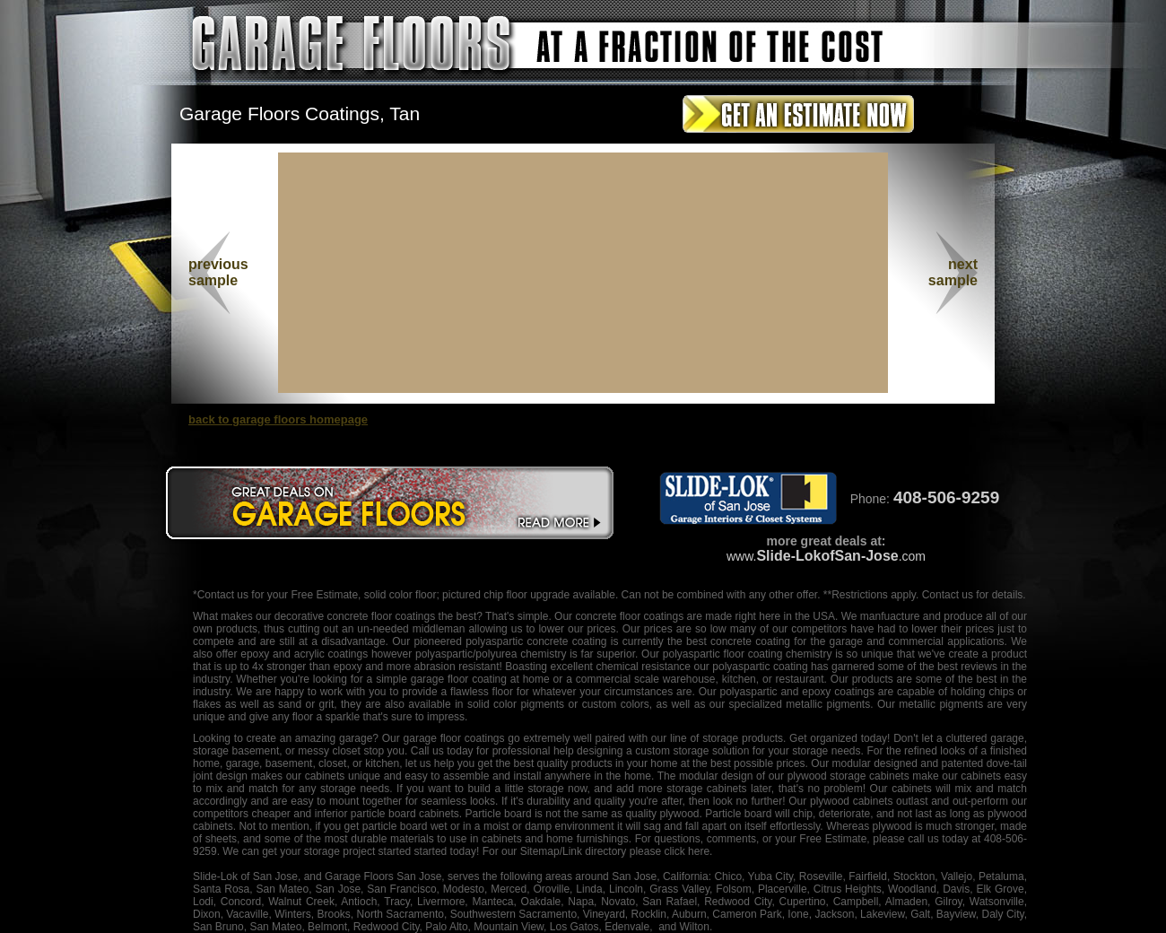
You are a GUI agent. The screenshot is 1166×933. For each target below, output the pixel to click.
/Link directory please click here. (636, 851)
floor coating (753, 654)
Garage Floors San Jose (383, 876)
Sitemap (540, 851)
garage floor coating (459, 679)
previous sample (218, 272)
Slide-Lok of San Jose (245, 876)
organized (833, 738)
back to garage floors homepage (278, 419)
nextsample (953, 272)
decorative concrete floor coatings (354, 616)
